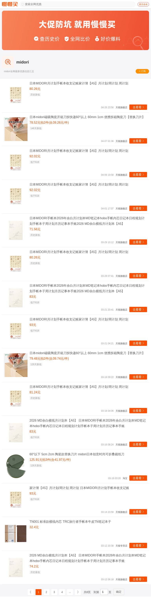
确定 (119, 591)
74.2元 (34, 566)
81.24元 (35, 392)
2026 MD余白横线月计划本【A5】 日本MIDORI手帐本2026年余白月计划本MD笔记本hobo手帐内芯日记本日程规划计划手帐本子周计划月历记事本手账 (87, 423)
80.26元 (35, 89)
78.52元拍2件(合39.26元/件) (49, 122)
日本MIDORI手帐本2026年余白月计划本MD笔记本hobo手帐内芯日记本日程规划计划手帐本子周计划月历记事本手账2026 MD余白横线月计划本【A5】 (87, 220)
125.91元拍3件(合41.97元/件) (50, 459)
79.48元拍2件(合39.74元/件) (49, 358)
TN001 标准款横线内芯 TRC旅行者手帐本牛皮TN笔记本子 (70, 521)
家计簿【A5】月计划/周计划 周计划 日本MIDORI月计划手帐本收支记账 (79, 488)
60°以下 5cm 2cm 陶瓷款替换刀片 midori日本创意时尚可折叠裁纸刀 (76, 454)
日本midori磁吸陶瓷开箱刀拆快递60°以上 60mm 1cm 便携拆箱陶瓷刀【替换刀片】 (87, 117)
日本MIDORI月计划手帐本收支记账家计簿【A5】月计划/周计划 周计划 (78, 83)
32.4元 (34, 527)
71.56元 (35, 229)
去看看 (139, 107)
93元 (32, 325)
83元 (32, 296)
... (70, 592)
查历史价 (143, 4)
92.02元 (35, 156)
